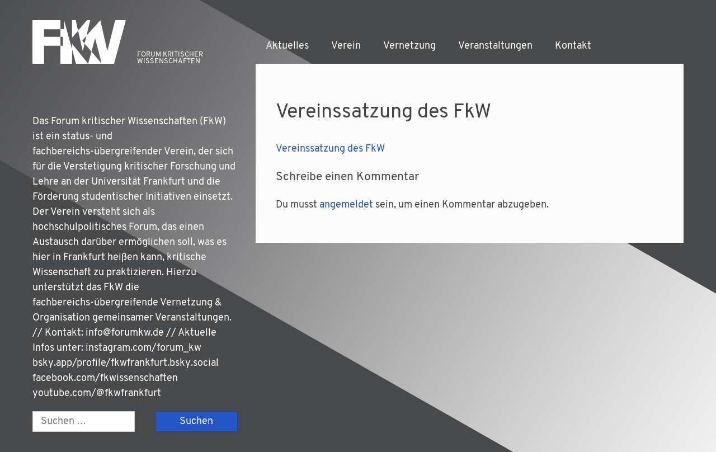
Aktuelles (287, 46)
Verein (346, 46)
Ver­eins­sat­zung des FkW (330, 149)
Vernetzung (409, 46)
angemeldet (346, 205)
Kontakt (573, 46)
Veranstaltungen (495, 46)
